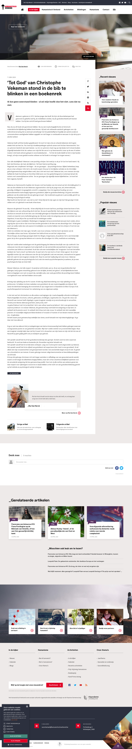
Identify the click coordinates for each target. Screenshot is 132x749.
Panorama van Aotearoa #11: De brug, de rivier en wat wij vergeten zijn (73, 566)
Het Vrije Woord (28, 2)
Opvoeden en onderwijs (105, 662)
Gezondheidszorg (103, 666)
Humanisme (94, 10)
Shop (69, 2)
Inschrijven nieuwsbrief (85, 2)
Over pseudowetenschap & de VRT (111, 235)
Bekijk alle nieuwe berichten (112, 192)
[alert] (15, 725)
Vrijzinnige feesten (52, 2)
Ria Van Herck (23, 67)
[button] (15, 744)
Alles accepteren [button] (15, 736)
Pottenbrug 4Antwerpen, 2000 (89, 728)
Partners (64, 2)
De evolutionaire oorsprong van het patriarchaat (109, 223)
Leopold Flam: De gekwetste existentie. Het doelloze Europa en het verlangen (76, 561)
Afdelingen (81, 10)
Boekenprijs (71, 673)
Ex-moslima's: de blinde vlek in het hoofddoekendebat (110, 247)
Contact (106, 10)
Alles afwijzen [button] (15, 741)
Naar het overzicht (18, 27)
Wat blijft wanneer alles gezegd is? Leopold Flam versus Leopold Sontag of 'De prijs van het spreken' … (85, 571)
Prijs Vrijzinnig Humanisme (76, 669)
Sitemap (47, 743)
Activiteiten (69, 10)
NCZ (60, 2)
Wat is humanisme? (45, 662)
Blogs (11, 666)
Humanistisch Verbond (51, 10)
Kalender (12, 662)
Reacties (78, 66)
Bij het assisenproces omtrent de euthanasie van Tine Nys (110, 211)
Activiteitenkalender (40, 2)
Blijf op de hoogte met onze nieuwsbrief (36, 685)
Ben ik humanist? (44, 658)
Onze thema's (43, 666)
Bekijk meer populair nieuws (112, 258)
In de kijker (33, 10)
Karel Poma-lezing (74, 677)
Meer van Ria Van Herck (69, 413)
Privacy (30, 743)
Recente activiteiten (74, 666)
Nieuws (12, 658)
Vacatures (75, 2)
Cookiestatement (38, 743)
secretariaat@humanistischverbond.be (55, 727)
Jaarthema (101, 658)
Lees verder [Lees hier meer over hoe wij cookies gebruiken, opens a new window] (14, 720)
